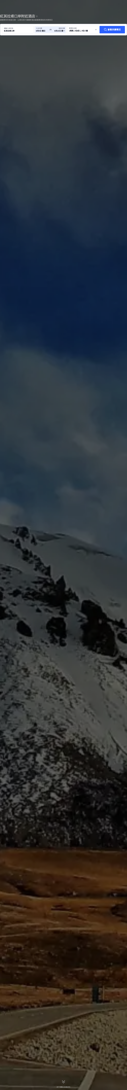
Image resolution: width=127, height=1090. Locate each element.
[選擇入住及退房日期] (42, 29)
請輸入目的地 (8, 28)
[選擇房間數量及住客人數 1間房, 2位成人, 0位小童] (83, 29)
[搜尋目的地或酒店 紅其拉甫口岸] (18, 29)
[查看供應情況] (112, 29)
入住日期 (39, 28)
